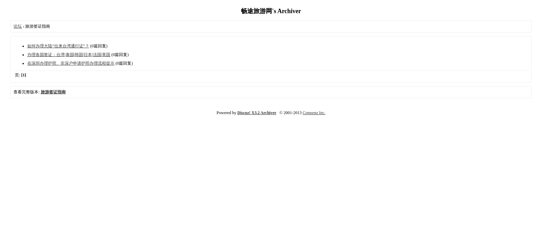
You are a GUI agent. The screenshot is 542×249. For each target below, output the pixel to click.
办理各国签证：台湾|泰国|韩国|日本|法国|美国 (68, 54)
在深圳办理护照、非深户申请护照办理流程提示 (70, 63)
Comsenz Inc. (313, 112)
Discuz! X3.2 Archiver (257, 112)
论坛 (17, 26)
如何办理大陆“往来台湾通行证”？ (58, 46)
